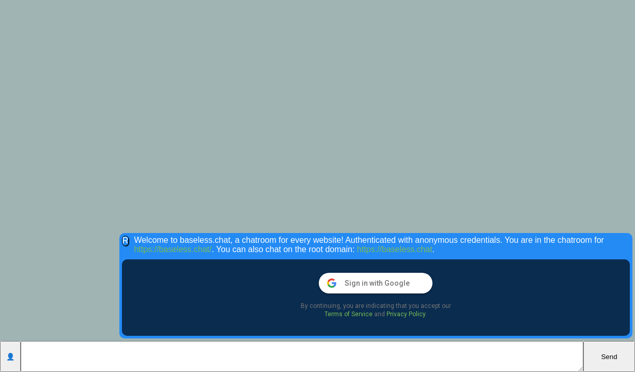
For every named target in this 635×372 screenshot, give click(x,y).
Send (609, 357)
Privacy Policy (405, 314)
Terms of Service (348, 314)
